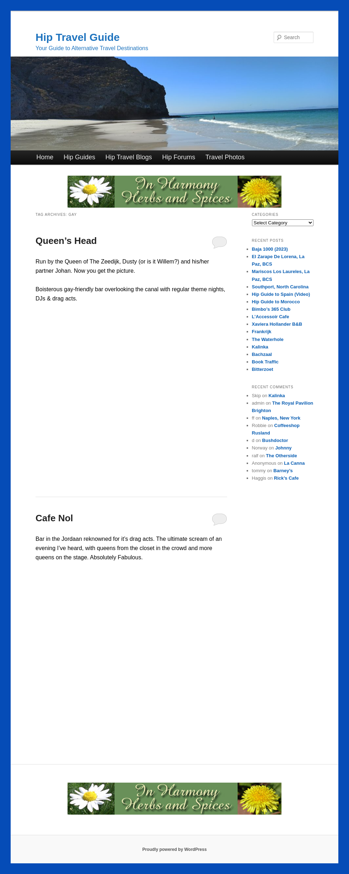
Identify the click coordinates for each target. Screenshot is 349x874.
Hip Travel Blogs (129, 157)
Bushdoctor (275, 440)
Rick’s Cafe (286, 478)
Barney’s (282, 470)
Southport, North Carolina (280, 286)
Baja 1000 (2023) (270, 249)
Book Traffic (265, 361)
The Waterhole (268, 339)
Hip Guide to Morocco (276, 301)
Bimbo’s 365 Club (271, 309)
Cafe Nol (54, 518)
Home (44, 157)
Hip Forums (178, 157)
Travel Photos (225, 157)
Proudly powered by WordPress (174, 849)
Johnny (283, 448)
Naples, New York (281, 418)
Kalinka (260, 347)
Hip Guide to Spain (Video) (281, 294)
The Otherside (281, 455)
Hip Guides (79, 157)
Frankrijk (262, 331)
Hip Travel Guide (78, 37)
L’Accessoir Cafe (270, 316)
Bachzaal (262, 354)
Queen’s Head (66, 240)
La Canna (294, 463)
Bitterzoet (262, 369)
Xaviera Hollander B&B (277, 324)
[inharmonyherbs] (174, 206)
